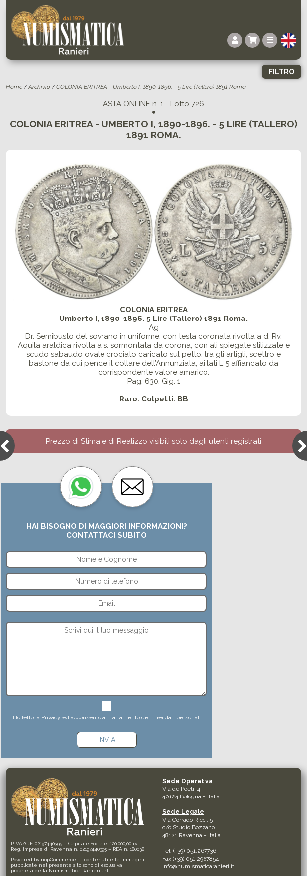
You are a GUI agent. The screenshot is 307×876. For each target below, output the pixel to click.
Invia (106, 740)
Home (14, 86)
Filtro (281, 72)
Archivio (39, 86)
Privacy (51, 717)
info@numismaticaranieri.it (198, 866)
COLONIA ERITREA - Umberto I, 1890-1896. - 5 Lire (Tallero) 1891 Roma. (151, 86)
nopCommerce (58, 859)
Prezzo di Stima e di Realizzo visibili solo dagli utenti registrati (153, 441)
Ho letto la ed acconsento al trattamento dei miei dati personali (107, 717)
